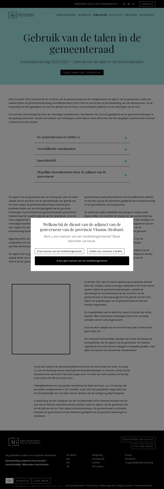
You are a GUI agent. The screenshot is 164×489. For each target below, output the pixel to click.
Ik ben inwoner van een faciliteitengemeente (59, 251)
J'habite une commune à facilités (105, 251)
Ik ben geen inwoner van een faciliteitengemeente (82, 260)
